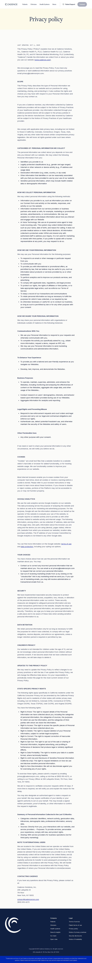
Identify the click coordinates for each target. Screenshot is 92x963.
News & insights (55, 932)
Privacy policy (73, 929)
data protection (27, 547)
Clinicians (53, 925)
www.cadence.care (42, 60)
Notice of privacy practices (77, 932)
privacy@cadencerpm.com (28, 899)
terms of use (66, 544)
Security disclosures (75, 936)
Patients (52, 921)
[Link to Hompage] (13, 929)
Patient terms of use (75, 925)
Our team (53, 936)
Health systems (55, 929)
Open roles (53, 939)
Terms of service (74, 921)
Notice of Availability (75, 939)
